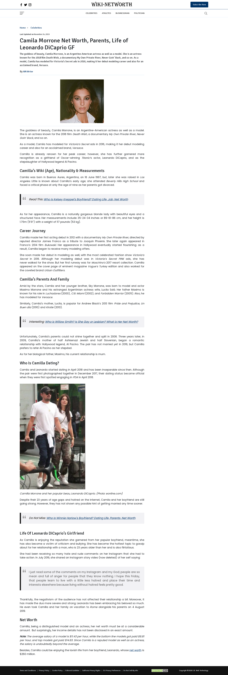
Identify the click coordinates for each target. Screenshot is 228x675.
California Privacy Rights (91, 670)
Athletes (106, 13)
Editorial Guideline (72, 670)
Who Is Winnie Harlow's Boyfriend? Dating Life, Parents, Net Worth (90, 518)
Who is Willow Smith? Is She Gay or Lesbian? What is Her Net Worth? (91, 322)
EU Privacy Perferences (112, 670)
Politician (139, 13)
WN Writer (28, 71)
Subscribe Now (199, 4)
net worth (135, 650)
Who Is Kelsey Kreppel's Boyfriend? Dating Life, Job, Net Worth (86, 199)
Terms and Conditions (28, 670)
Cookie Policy (57, 670)
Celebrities (91, 13)
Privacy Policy (44, 670)
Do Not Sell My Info (130, 670)
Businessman (122, 13)
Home (23, 27)
